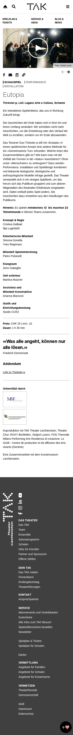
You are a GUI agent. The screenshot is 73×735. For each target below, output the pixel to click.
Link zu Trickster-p (14, 372)
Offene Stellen (27, 559)
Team (21, 529)
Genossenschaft (28, 695)
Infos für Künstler (28, 549)
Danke (22, 654)
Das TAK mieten (28, 572)
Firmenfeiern (26, 577)
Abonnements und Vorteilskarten (38, 612)
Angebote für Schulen (31, 672)
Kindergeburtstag (28, 582)
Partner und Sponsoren (32, 554)
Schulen (23, 544)
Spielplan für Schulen (31, 645)
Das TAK (23, 524)
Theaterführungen (29, 586)
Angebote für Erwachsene (34, 676)
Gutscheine (25, 617)
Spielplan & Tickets (29, 640)
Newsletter (24, 632)
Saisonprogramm (28, 539)
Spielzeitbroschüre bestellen (35, 627)
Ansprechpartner (28, 599)
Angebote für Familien (31, 667)
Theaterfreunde (27, 690)
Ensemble (24, 534)
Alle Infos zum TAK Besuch (34, 622)
